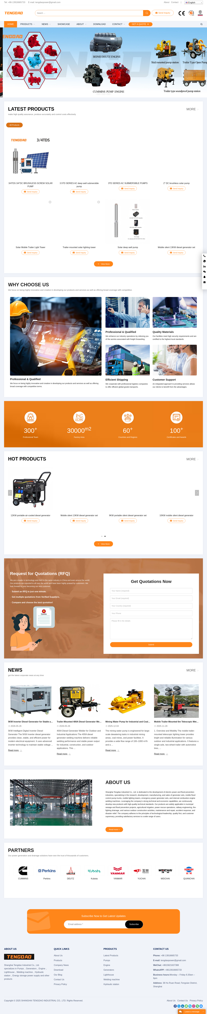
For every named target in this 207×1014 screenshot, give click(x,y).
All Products (14, 125)
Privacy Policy (60, 984)
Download (58, 970)
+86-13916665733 (16, 2)
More (191, 109)
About (166, 2)
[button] (98, 93)
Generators (108, 970)
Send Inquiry (162, 13)
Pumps (106, 960)
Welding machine (111, 979)
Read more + (114, 829)
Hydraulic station (111, 984)
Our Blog (58, 975)
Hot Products (27, 459)
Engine (106, 965)
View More (103, 544)
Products (58, 960)
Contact (174, 2)
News (15, 670)
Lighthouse (108, 975)
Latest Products (31, 109)
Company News (61, 965)
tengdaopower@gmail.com (48, 2)
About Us (58, 955)
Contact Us (59, 979)
